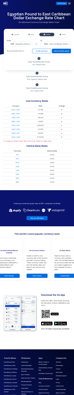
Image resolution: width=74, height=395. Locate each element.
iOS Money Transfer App (46, 373)
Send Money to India (9, 365)
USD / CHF (16, 125)
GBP (17, 182)
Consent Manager (61, 389)
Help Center (59, 372)
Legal (57, 379)
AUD (17, 174)
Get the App (62, 3)
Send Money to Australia (11, 386)
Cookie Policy (60, 386)
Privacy (58, 382)
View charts (37, 276)
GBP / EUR (16, 114)
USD (17, 166)
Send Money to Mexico (10, 372)
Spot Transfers (25, 374)
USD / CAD (16, 129)
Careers (58, 369)
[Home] (5, 3)
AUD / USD (15, 137)
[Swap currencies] (36, 44)
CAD (17, 170)
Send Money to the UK (10, 379)
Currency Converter (44, 386)
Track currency (42, 51)
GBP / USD (16, 121)
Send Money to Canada (10, 382)
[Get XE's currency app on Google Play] (60, 323)
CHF (17, 159)
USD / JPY (16, 118)
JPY (17, 155)
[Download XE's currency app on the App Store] (47, 323)
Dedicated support (61, 375)
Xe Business (24, 362)
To (41, 40)
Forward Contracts (26, 385)
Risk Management (26, 381)
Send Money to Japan (10, 375)
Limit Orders (24, 388)
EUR (17, 163)
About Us (58, 362)
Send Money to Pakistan (10, 369)
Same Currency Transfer (28, 378)
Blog (40, 382)
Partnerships (59, 365)
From (9, 40)
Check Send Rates (26, 365)
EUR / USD (16, 110)
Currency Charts (43, 389)
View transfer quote (61, 51)
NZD (17, 178)
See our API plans (37, 218)
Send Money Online (9, 362)
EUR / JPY (16, 133)
